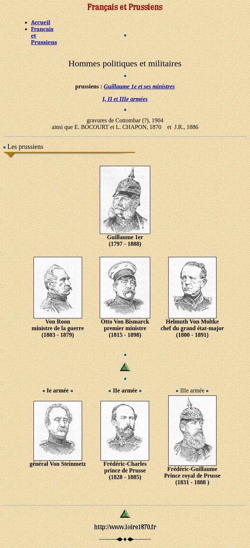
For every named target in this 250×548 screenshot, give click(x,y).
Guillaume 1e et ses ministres (139, 86)
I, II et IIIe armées (125, 99)
